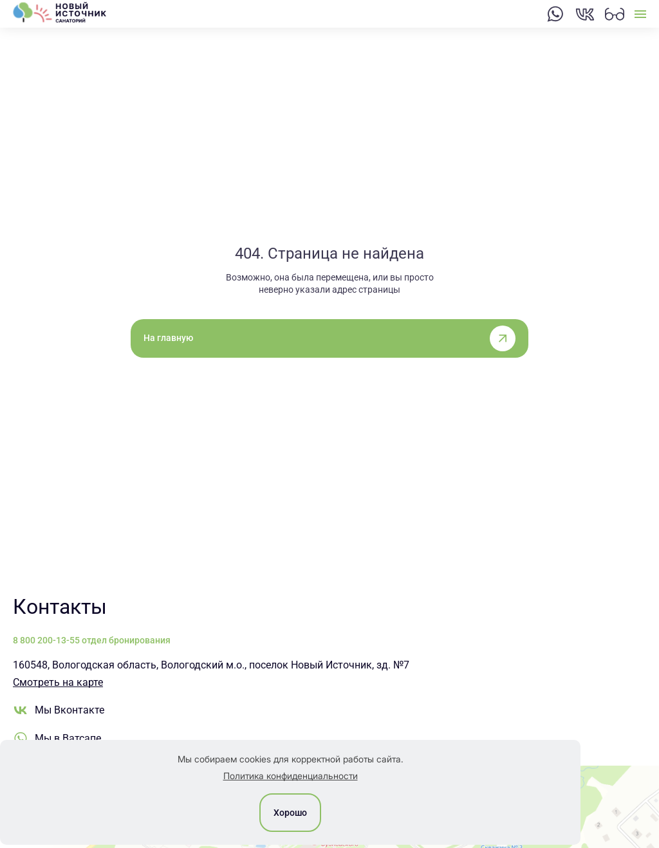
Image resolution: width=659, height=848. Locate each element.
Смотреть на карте (58, 682)
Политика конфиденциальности (290, 775)
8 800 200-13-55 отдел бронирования (92, 640)
